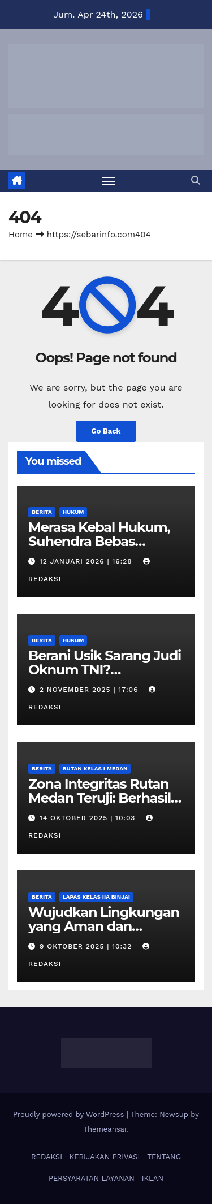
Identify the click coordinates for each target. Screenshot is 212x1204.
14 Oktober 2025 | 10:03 (89, 818)
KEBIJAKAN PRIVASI (105, 1157)
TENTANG (164, 1157)
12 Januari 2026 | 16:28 (87, 561)
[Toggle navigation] (108, 181)
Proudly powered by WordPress (70, 1114)
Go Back (106, 431)
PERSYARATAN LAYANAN (92, 1178)
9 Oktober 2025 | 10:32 (87, 946)
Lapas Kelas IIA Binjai (96, 897)
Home (20, 234)
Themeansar (105, 1129)
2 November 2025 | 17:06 (90, 690)
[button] (195, 180)
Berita (42, 512)
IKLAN (152, 1178)
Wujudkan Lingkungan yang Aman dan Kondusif (103, 926)
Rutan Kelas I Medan (95, 768)
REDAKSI (46, 1157)
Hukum (73, 512)
